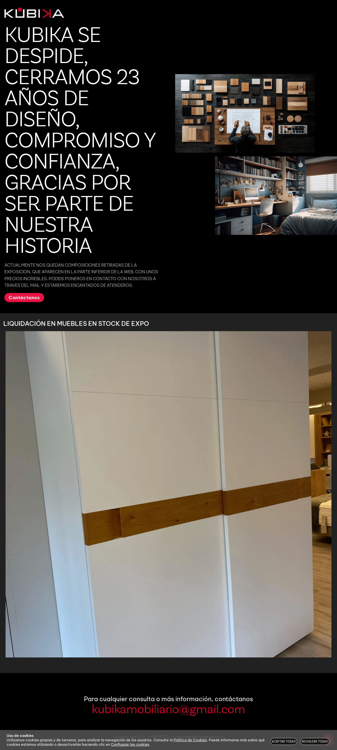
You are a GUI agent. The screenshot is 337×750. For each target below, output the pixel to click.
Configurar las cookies (130, 744)
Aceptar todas (284, 741)
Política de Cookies (190, 740)
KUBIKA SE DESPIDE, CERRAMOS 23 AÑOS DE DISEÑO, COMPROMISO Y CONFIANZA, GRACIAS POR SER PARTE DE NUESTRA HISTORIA (79, 141)
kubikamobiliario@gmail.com (168, 710)
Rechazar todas (315, 741)
